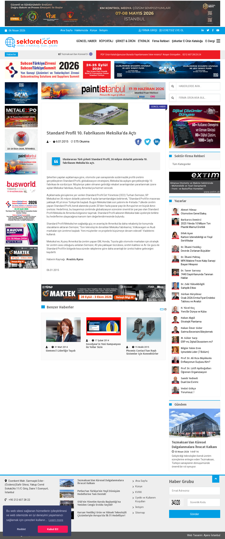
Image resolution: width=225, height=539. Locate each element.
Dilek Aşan (187, 233)
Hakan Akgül (188, 317)
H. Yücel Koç (188, 307)
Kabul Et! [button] (52, 529)
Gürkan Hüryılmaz (191, 294)
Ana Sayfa (66, 30)
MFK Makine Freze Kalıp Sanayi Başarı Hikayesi (198, 262)
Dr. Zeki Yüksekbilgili (193, 284)
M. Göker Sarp (189, 338)
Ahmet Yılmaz (189, 209)
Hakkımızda (81, 30)
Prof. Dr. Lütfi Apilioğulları (196, 368)
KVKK (138, 492)
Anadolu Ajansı (74, 259)
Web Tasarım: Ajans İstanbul (203, 535)
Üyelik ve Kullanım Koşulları (145, 499)
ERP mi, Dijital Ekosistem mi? (197, 341)
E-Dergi (210, 41)
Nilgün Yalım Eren (191, 348)
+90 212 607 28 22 (17, 499)
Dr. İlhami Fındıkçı (191, 247)
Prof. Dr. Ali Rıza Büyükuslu (196, 358)
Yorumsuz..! (187, 392)
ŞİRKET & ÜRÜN (125, 41)
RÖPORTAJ (106, 41)
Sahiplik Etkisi (188, 287)
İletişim (103, 30)
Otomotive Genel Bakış (193, 213)
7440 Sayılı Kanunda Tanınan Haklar (197, 276)
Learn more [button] (56, 520)
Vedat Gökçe (188, 388)
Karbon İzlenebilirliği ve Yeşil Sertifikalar (196, 239)
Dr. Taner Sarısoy (191, 270)
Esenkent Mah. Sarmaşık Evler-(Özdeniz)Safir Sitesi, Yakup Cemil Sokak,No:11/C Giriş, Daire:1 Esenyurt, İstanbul (26, 486)
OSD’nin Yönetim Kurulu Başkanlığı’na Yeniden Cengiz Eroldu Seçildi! (99, 503)
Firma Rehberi (160, 41)
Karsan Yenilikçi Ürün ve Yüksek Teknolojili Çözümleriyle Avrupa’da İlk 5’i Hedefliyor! (102, 514)
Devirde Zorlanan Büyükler (195, 250)
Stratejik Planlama (191, 321)
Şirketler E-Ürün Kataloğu (187, 41)
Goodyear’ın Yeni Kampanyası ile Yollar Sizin (103, 346)
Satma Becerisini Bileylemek (197, 331)
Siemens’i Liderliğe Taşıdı (60, 350)
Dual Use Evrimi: (190, 382)
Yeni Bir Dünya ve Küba (193, 311)
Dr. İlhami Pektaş (190, 257)
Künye (93, 30)
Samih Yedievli (189, 378)
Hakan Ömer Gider (191, 328)
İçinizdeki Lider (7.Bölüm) (195, 351)
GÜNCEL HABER (86, 41)
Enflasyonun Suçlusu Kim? (195, 361)
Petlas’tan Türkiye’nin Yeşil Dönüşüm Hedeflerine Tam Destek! (98, 493)
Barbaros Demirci (191, 219)
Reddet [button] (21, 529)
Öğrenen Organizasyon (194, 372)
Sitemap (140, 512)
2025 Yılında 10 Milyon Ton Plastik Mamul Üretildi (196, 225)
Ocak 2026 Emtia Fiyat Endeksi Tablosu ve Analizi (198, 299)
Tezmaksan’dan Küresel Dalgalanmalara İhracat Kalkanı (194, 444)
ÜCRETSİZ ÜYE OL (171, 30)
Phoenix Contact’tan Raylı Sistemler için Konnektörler (142, 352)
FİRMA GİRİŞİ (148, 30)
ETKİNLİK (144, 41)
